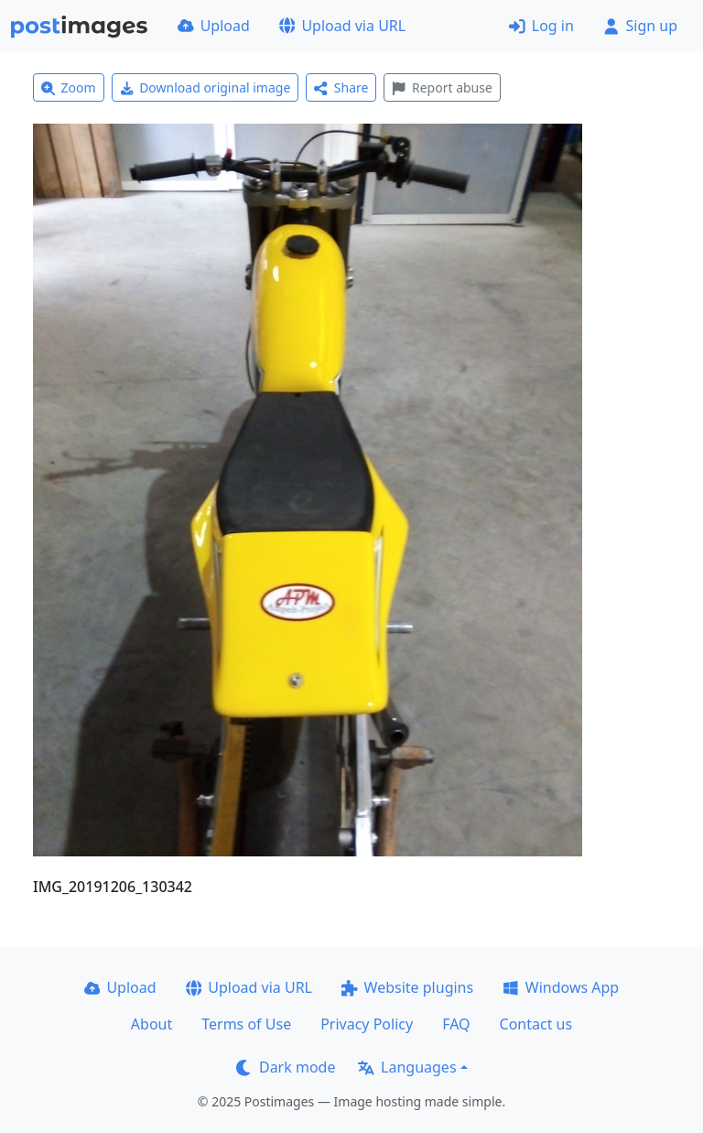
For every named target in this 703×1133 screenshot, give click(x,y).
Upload (214, 26)
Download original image (205, 87)
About (151, 1024)
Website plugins (407, 987)
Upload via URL (342, 26)
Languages (407, 1067)
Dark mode (285, 1067)
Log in (541, 26)
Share (341, 87)
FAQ (456, 1024)
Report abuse (442, 87)
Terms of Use (246, 1024)
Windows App (561, 987)
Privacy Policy (366, 1024)
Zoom (68, 87)
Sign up (640, 26)
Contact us (536, 1024)
